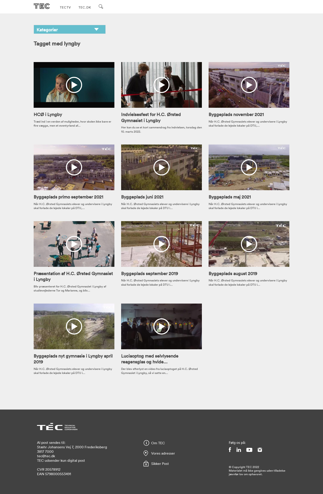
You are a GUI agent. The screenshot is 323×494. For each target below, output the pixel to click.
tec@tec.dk (46, 456)
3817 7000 (45, 451)
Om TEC (158, 443)
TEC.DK (85, 7)
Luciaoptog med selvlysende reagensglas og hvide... (149, 359)
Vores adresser (163, 453)
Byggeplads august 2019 (233, 273)
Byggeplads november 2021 (236, 114)
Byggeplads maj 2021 (230, 197)
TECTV (65, 7)
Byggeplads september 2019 (149, 273)
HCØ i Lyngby (48, 114)
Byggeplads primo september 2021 (68, 197)
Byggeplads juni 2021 (142, 197)
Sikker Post (160, 463)
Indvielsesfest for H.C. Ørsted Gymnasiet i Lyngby (151, 117)
